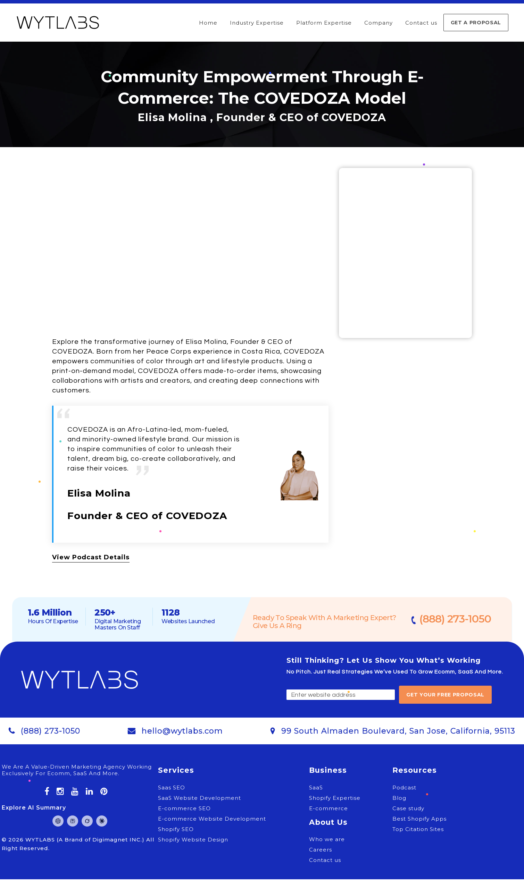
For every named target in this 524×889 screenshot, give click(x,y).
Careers (320, 849)
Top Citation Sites (418, 829)
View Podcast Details (91, 557)
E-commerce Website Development (212, 818)
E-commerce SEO (184, 808)
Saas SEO (171, 787)
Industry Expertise (257, 22)
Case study (408, 808)
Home (208, 22)
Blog (399, 798)
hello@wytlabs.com (182, 731)
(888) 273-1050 (456, 619)
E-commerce (328, 808)
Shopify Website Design (193, 839)
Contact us (421, 22)
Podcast (404, 787)
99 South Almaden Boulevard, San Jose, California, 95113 (398, 731)
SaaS (316, 787)
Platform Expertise (324, 22)
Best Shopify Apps (419, 818)
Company (378, 22)
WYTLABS (41, 839)
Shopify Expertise (334, 798)
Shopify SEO (176, 829)
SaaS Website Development (199, 798)
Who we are (327, 839)
